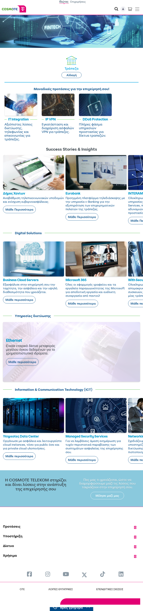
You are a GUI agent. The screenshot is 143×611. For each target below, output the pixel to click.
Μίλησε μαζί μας (107, 495)
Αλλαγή (71, 75)
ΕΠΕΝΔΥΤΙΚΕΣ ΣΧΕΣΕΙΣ (109, 589)
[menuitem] (29, 574)
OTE (22, 589)
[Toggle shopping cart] (130, 9)
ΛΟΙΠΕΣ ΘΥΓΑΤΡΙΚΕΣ (60, 589)
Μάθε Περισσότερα (19, 209)
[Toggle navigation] (137, 8)
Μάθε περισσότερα (19, 300)
